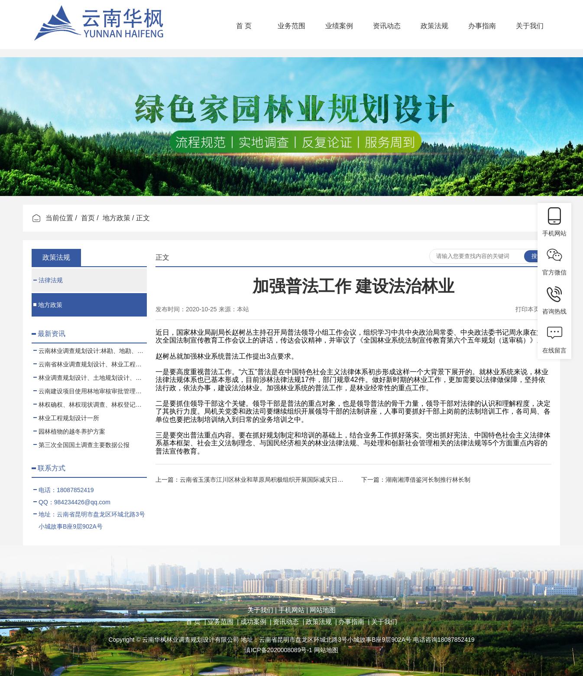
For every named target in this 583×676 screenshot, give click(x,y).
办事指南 (482, 25)
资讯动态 (387, 25)
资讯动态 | (288, 621)
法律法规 (48, 280)
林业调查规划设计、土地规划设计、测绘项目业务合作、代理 (90, 377)
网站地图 (322, 610)
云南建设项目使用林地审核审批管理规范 (90, 391)
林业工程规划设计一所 (66, 418)
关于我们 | (262, 610)
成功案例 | (256, 621)
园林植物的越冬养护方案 (69, 431)
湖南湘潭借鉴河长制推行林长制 (427, 479)
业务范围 (291, 25)
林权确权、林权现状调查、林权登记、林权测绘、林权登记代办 (90, 404)
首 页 (244, 25)
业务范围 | (223, 621)
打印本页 (527, 309)
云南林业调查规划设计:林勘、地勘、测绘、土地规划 (90, 350)
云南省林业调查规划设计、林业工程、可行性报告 (90, 364)
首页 (88, 218)
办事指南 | (353, 621)
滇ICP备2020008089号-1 (278, 650)
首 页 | (196, 621)
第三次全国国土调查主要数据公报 (81, 444)
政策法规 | (321, 621)
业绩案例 (339, 25)
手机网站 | (292, 610)
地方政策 (116, 218)
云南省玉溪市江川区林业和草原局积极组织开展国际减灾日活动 (265, 479)
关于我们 (530, 25)
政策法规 (434, 25)
